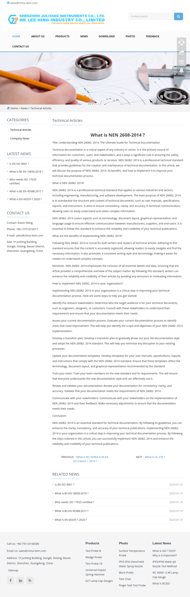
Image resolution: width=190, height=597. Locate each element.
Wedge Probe (94, 557)
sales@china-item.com (24, 3)
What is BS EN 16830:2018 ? (71, 493)
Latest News (161, 543)
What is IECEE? (161, 583)
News (84, 36)
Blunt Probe (126, 572)
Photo (130, 36)
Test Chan (125, 579)
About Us (37, 36)
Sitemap (13, 570)
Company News (19, 138)
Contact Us (20, 46)
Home (16, 36)
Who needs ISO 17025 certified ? (74, 502)
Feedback (152, 36)
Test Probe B (93, 551)
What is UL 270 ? (155, 457)
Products (62, 36)
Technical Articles (41, 108)
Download (107, 36)
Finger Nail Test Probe (132, 585)
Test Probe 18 (94, 563)
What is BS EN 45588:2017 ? (71, 511)
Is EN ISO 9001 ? (64, 484)
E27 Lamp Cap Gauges (99, 581)
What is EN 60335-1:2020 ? (71, 519)
